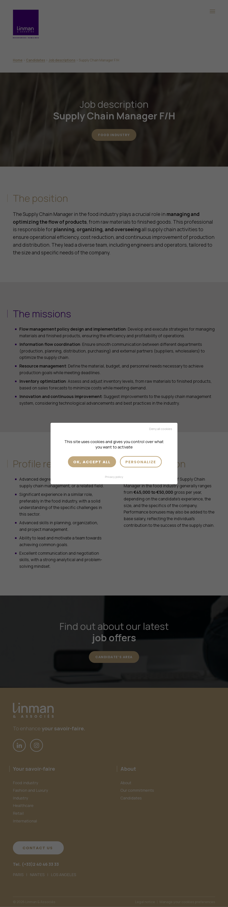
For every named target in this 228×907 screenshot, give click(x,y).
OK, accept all (92, 461)
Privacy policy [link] (114, 477)
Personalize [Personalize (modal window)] (140, 461)
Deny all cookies (160, 429)
